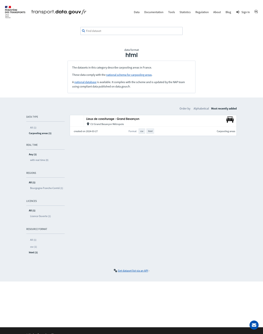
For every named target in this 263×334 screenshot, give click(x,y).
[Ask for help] (254, 325)
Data (137, 12)
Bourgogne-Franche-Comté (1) (46, 188)
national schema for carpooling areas (129, 75)
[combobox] (131, 31)
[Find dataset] (131, 31)
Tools (171, 12)
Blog (228, 12)
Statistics (185, 12)
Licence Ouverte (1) (40, 216)
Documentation (153, 12)
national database (85, 82)
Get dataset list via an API (133, 270)
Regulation (202, 12)
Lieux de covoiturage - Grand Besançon (112, 119)
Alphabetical (201, 108)
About (217, 12)
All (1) (33, 127)
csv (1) (33, 246)
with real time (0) (39, 160)
